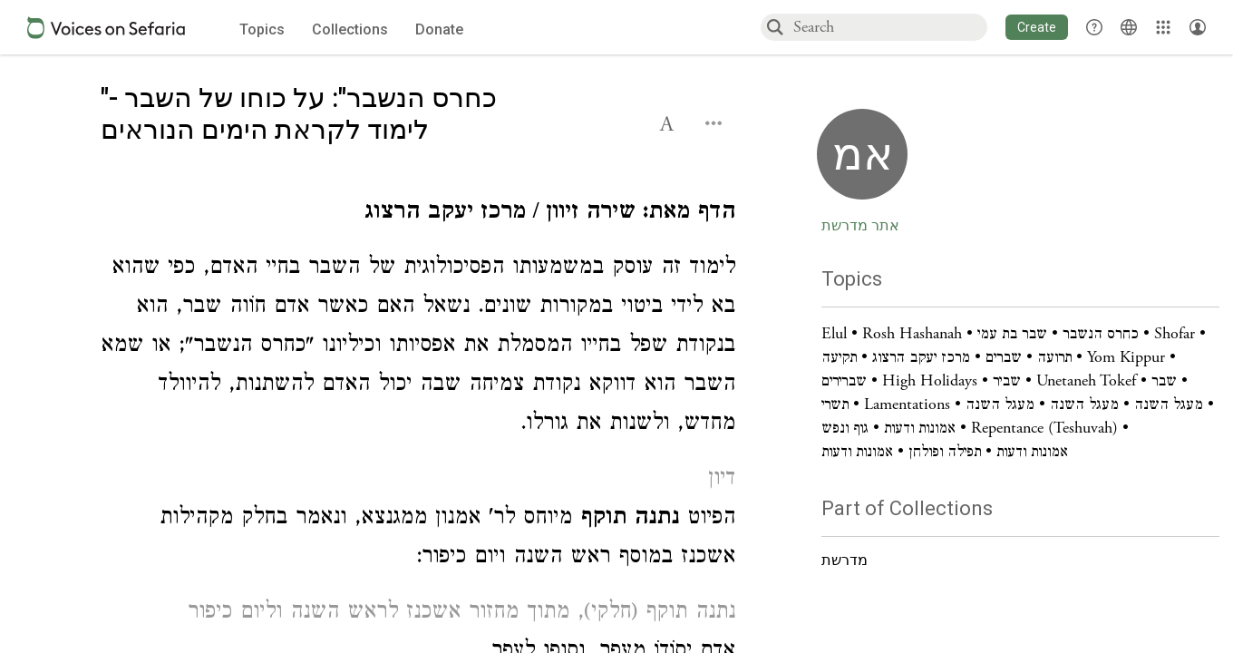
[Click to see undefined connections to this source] (418, 214)
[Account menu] (1197, 27)
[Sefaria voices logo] (106, 27)
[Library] (1163, 27)
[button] (1036, 27)
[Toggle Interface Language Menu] (1129, 27)
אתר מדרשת (860, 226)
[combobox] (889, 26)
